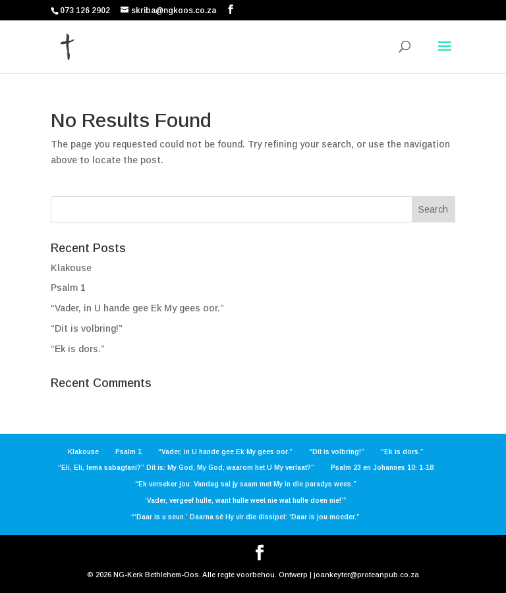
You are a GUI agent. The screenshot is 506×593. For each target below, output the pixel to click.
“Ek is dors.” (78, 349)
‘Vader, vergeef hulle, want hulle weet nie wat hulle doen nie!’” (246, 500)
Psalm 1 (68, 287)
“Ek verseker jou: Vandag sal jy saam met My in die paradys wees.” (245, 484)
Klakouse (71, 268)
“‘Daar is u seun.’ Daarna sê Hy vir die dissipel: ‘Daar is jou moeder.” (245, 517)
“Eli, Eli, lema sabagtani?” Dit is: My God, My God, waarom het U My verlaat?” (186, 467)
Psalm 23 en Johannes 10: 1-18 (382, 467)
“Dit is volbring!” (87, 328)
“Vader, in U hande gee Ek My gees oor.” (137, 308)
